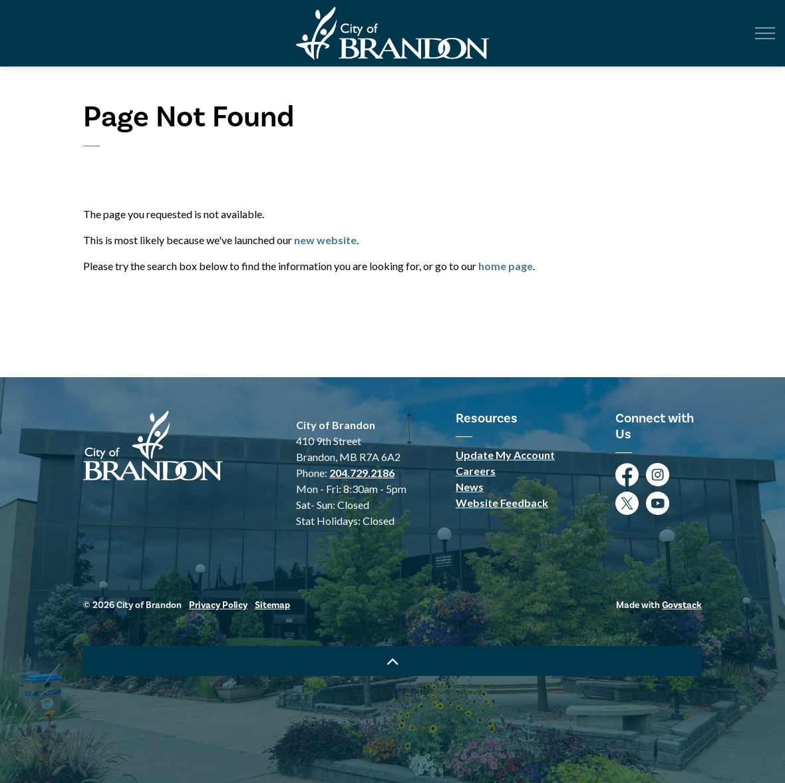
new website (325, 240)
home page (505, 265)
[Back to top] (392, 661)
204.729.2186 (361, 472)
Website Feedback (502, 502)
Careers (476, 470)
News (470, 486)
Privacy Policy (218, 605)
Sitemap (272, 605)
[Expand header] (765, 33)
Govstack (682, 605)
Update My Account (505, 454)
